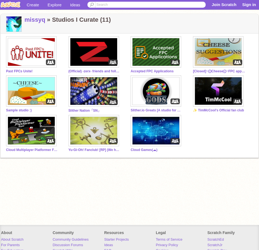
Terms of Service (169, 239)
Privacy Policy (167, 245)
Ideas (75, 4)
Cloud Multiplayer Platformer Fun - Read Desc (32, 150)
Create (33, 4)
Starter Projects (116, 239)
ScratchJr (214, 245)
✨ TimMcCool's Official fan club (218, 110)
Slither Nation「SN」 (84, 110)
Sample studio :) (19, 110)
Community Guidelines (71, 239)
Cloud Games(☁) (144, 150)
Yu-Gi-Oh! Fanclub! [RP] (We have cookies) (94, 150)
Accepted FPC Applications (152, 71)
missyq (34, 19)
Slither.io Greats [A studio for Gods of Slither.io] (157, 110)
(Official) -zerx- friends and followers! (94, 71)
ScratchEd (215, 239)
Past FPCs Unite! (19, 71)
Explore (55, 4)
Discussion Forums (68, 245)
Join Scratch (224, 4)
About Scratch (12, 239)
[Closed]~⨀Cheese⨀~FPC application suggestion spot (219, 71)
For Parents (10, 245)
